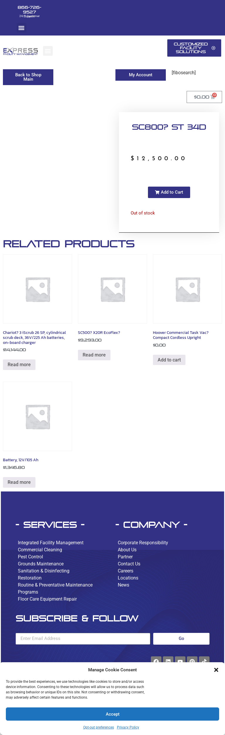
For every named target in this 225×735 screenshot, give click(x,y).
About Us (127, 549)
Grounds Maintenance (41, 564)
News (123, 585)
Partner (125, 557)
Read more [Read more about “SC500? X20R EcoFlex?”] (94, 355)
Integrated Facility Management (50, 542)
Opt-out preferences (98, 727)
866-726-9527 (29, 9)
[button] (216, 670)
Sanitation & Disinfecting (43, 571)
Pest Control (30, 557)
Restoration (30, 578)
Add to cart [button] (169, 360)
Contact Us (129, 564)
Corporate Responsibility (143, 542)
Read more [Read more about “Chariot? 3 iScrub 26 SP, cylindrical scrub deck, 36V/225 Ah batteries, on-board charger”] (19, 364)
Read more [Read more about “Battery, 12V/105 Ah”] (19, 482)
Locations (128, 578)
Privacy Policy (128, 727)
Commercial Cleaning (40, 549)
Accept (113, 714)
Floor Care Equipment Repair (47, 599)
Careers (125, 571)
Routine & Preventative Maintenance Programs (55, 588)
